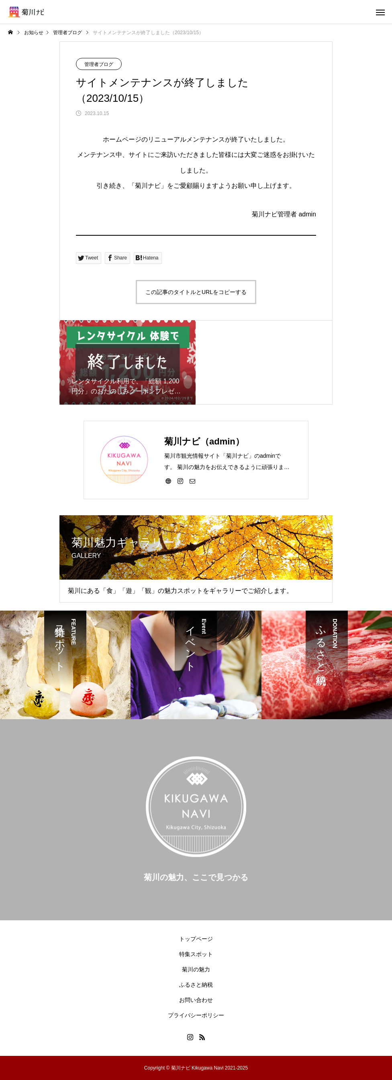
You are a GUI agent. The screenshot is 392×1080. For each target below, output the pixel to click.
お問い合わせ (196, 1000)
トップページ (196, 939)
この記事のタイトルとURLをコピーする (196, 292)
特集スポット (196, 954)
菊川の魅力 (196, 969)
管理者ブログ (98, 64)
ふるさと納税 (196, 984)
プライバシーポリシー (196, 1015)
